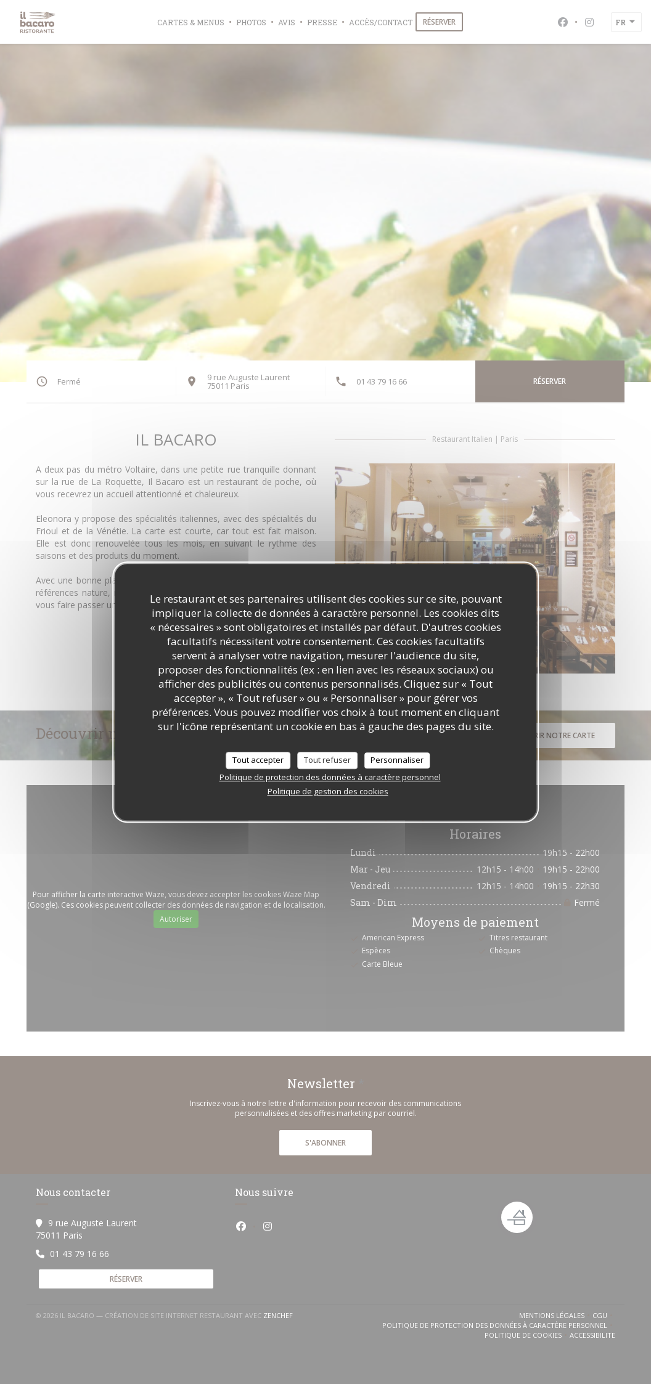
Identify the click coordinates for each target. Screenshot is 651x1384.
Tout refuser (327, 759)
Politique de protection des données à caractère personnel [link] (330, 777)
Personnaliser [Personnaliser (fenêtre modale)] (397, 759)
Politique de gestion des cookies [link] (328, 791)
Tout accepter (258, 759)
